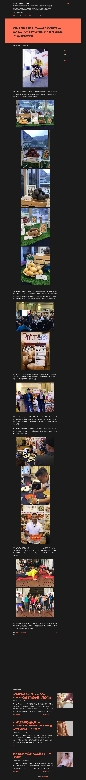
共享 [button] (65, 50)
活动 (35, 15)
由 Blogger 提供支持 (43, 776)
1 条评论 (17, 745)
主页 (14, 15)
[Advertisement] (33, 674)
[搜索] (68, 3)
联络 (40, 15)
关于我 (19, 15)
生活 (30, 15)
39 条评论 (18, 714)
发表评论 (17, 771)
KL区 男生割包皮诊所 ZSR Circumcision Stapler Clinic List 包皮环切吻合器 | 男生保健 (32, 725)
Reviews (65, 60)
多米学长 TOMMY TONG (21, 3)
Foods (65, 57)
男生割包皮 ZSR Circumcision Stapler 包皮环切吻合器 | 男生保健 (32, 696)
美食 (25, 15)
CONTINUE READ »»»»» (48, 714)
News (65, 58)
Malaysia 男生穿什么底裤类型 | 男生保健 (32, 755)
